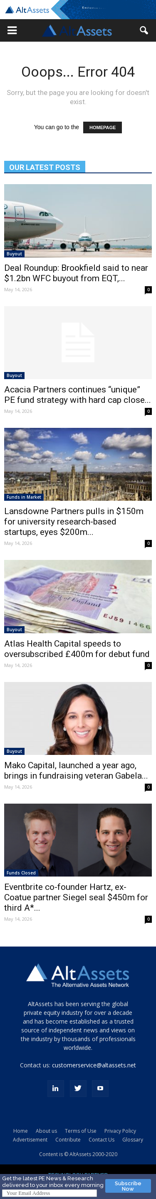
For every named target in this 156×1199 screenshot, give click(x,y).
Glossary (132, 1139)
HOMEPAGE (102, 127)
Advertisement (30, 1139)
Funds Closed (21, 873)
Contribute (68, 1139)
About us (46, 1130)
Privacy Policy (120, 1130)
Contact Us (101, 1139)
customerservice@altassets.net (94, 1065)
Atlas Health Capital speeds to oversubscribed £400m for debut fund (77, 649)
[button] (12, 30)
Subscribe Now (128, 1186)
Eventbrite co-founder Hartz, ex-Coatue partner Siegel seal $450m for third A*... (76, 897)
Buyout (14, 254)
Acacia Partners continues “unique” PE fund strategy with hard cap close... (77, 395)
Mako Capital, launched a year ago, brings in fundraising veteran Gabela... (76, 770)
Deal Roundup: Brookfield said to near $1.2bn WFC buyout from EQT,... (76, 273)
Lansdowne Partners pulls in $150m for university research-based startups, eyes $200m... (74, 521)
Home (20, 1130)
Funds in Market (24, 497)
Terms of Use (81, 1130)
